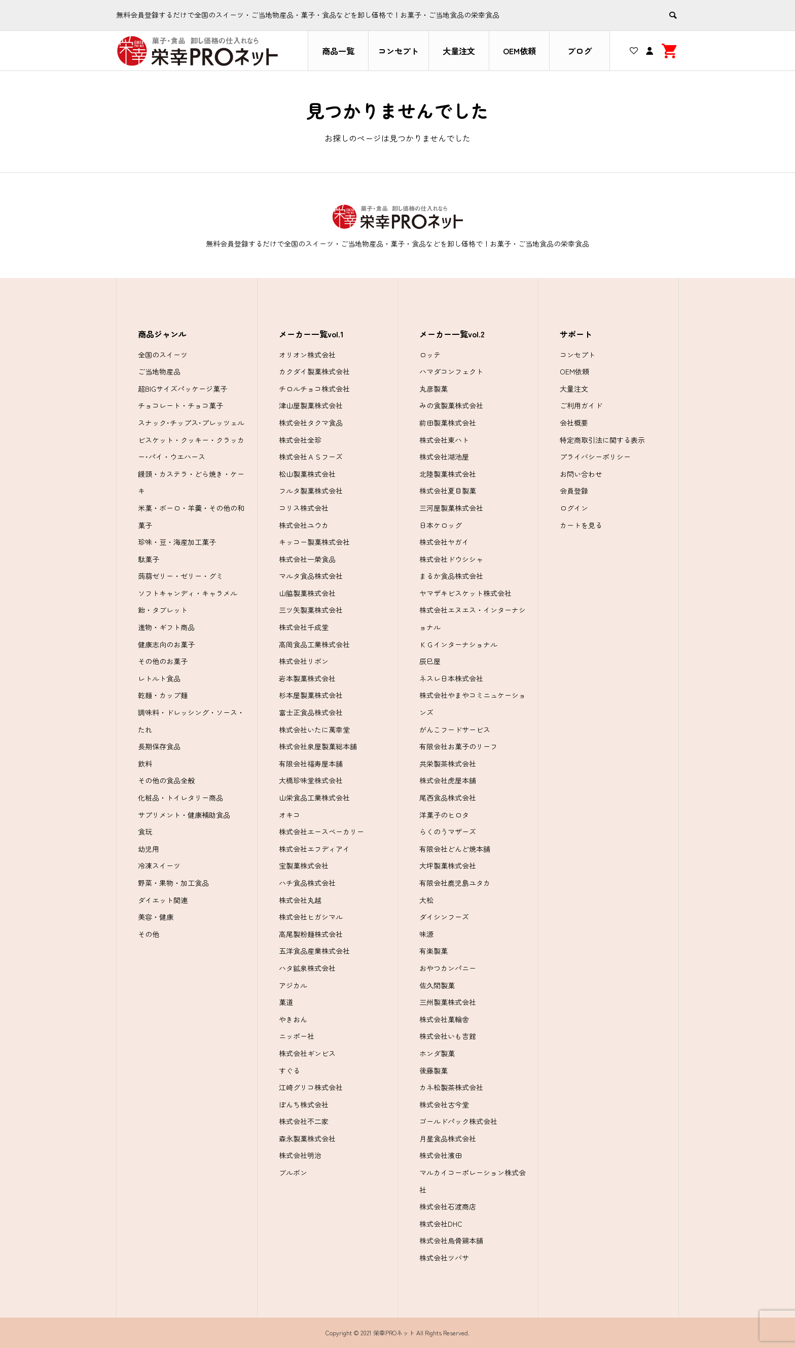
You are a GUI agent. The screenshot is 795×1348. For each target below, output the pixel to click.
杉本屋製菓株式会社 (311, 695)
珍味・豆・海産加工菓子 (177, 542)
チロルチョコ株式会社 (314, 389)
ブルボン (293, 1172)
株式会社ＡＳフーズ (311, 457)
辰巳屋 (430, 661)
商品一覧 (338, 51)
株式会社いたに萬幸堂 (314, 729)
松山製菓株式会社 (307, 474)
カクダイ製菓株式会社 (314, 371)
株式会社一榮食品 (307, 559)
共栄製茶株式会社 (447, 763)
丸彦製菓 (433, 389)
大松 (426, 900)
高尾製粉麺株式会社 (311, 934)
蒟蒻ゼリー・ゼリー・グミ (180, 576)
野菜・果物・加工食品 (173, 883)
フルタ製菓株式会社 (311, 491)
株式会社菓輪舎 (444, 1019)
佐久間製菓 (437, 985)
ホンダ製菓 (437, 1053)
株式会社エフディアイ (314, 849)
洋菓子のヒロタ (444, 815)
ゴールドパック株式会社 (458, 1121)
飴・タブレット (163, 610)
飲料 (145, 763)
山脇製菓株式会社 (307, 593)
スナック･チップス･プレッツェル (191, 423)
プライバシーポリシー (595, 457)
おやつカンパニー (447, 968)
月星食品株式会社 (447, 1138)
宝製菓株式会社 (304, 865)
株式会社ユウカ (304, 525)
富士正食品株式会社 (311, 712)
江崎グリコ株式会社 (311, 1087)
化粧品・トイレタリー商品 (180, 797)
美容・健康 (155, 917)
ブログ (579, 51)
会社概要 (574, 423)
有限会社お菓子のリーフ (458, 746)
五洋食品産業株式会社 (314, 951)
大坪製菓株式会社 (447, 865)
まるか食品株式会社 (451, 576)
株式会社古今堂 (444, 1104)
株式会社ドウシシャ (451, 559)
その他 (148, 934)
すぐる (289, 1070)
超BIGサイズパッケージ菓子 (182, 389)
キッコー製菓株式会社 (314, 542)
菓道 (286, 1002)
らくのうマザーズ (447, 831)
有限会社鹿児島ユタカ (454, 883)
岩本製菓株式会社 (307, 678)
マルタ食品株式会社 (311, 576)
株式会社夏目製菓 (447, 491)
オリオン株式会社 (307, 355)
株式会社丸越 (300, 900)
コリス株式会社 (304, 508)
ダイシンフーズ (444, 917)
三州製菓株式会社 (447, 1002)
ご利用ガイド (581, 405)
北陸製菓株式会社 (447, 474)
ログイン (574, 508)
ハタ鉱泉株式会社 (307, 968)
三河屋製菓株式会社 (451, 508)
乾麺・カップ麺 (163, 695)
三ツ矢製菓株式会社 (311, 610)
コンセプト (398, 51)
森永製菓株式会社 (307, 1138)
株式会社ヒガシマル (311, 917)
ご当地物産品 (159, 371)
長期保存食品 (159, 746)
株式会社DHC (440, 1224)
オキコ (289, 815)
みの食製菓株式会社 (451, 405)
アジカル (293, 985)
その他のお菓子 (163, 661)
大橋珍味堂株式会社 (311, 780)
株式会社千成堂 (304, 627)
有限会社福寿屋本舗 (311, 763)
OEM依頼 (519, 51)
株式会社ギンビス (307, 1053)
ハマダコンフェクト (451, 371)
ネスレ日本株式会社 (451, 678)
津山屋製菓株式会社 (311, 405)
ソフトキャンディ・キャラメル (187, 593)
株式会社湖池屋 (444, 457)
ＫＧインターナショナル (458, 644)
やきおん (293, 1019)
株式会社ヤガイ (444, 542)
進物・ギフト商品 (166, 627)
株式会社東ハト (444, 440)
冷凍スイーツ (159, 865)
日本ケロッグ (440, 525)
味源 (426, 934)
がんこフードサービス (454, 729)
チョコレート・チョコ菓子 (180, 405)
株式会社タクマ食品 (311, 423)
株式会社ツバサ (444, 1258)
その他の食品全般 (166, 780)
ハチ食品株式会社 (307, 883)
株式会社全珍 (300, 440)
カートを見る (581, 525)
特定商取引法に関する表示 (602, 440)
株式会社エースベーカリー (321, 831)
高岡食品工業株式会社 (314, 644)
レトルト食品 (159, 678)
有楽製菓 (433, 951)
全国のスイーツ (163, 355)
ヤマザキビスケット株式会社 (465, 593)
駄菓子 (148, 559)
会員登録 (574, 491)
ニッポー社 (296, 1036)
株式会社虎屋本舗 (447, 780)
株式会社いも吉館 (447, 1036)
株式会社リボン (304, 661)
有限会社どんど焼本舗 (454, 849)
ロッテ (430, 355)
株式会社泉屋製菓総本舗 (318, 746)
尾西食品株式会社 (447, 797)
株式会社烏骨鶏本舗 (451, 1240)
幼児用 (148, 849)
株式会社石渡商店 (447, 1206)
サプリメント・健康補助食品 (184, 815)
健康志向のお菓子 (166, 644)
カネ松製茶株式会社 (451, 1087)
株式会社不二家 (304, 1121)
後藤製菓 (433, 1070)
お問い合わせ (581, 474)
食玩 (145, 831)
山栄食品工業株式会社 (314, 797)
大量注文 (459, 51)
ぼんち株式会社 (304, 1104)
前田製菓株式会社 (447, 423)
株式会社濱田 (440, 1155)
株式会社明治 (300, 1155)
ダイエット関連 (163, 900)
